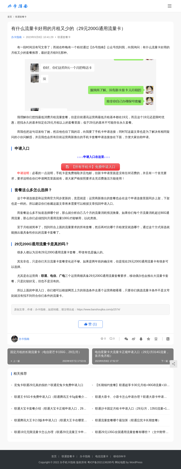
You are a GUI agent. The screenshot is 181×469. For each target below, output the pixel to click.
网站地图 (120, 462)
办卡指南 (16, 37)
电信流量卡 (101, 456)
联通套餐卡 (64, 37)
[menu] (170, 6)
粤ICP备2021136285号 (100, 462)
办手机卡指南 (67, 462)
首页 (9, 16)
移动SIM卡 (119, 456)
